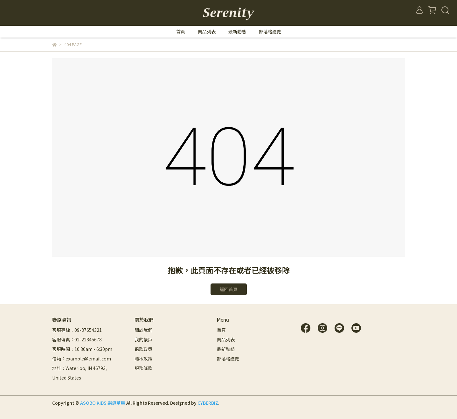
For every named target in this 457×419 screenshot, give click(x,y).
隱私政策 (143, 358)
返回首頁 (229, 289)
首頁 (180, 31)
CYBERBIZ (207, 403)
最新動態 (237, 31)
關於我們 (143, 330)
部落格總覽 (270, 31)
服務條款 (143, 368)
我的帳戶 (143, 339)
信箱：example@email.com (81, 358)
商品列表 (207, 31)
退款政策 (143, 349)
